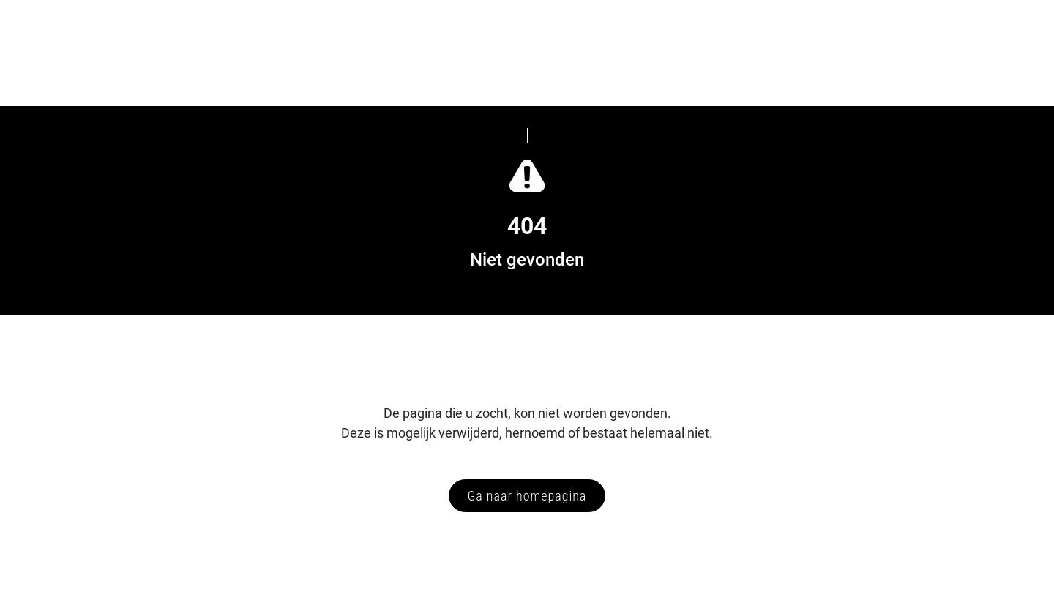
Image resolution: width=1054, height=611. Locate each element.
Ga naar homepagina (527, 495)
